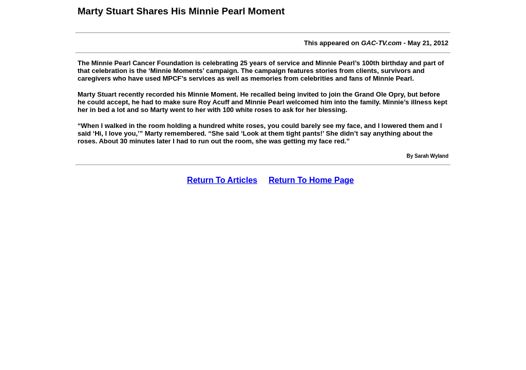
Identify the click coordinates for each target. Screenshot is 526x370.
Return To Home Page (311, 180)
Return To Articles (222, 180)
